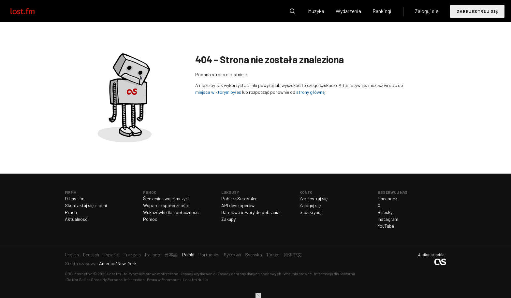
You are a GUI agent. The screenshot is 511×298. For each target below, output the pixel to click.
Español (111, 254)
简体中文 (293, 254)
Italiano (152, 254)
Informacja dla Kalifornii (334, 273)
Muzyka (316, 11)
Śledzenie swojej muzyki (166, 198)
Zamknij (258, 295)
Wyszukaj (292, 11)
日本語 (171, 254)
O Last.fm (74, 198)
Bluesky (385, 212)
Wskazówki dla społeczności (171, 212)
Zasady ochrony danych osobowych (249, 273)
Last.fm (30, 11)
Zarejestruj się (477, 11)
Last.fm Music (195, 279)
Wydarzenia (348, 11)
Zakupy (228, 219)
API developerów (238, 205)
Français (132, 254)
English (72, 254)
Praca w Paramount (164, 279)
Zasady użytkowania (198, 273)
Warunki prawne (298, 273)
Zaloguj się (427, 11)
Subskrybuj (310, 212)
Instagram (388, 219)
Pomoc (150, 219)
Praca (71, 212)
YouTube (386, 226)
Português (208, 254)
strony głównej (311, 92)
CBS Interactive (79, 273)
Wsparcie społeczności (166, 205)
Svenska (253, 254)
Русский (232, 254)
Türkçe (272, 254)
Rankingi (381, 11)
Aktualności (76, 219)
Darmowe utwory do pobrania (250, 212)
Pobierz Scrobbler (239, 198)
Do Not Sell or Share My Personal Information (105, 279)
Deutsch (91, 254)
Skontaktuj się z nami (86, 205)
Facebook (388, 198)
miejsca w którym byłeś (218, 92)
